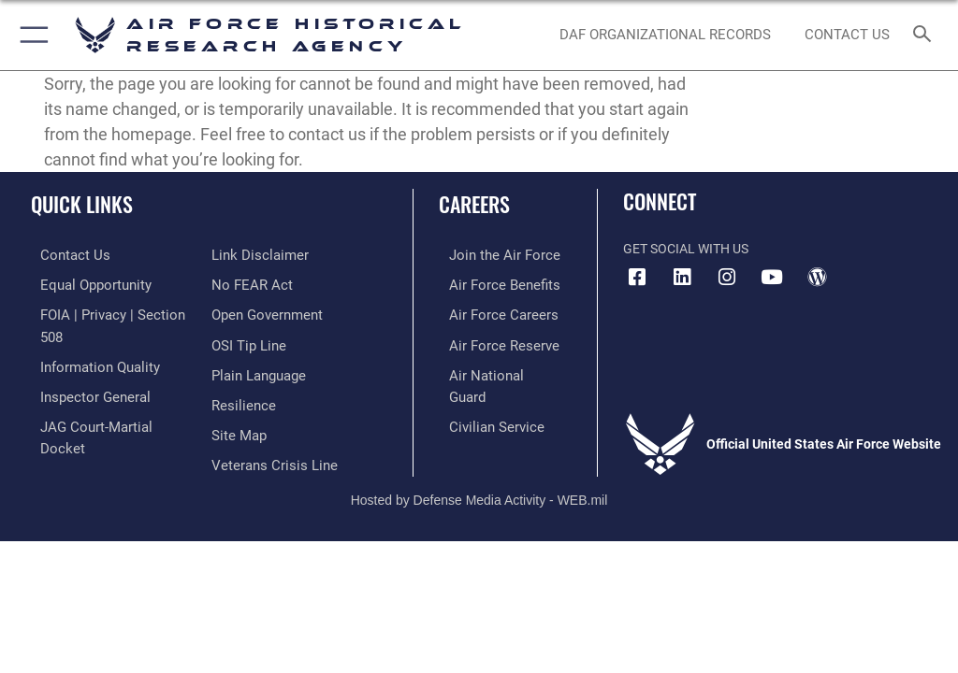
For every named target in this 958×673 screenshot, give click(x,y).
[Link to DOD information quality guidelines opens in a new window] (87, 341)
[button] (30, 35)
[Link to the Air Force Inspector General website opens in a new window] (82, 370)
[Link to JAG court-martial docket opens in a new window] (105, 398)
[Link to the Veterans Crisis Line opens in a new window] (268, 427)
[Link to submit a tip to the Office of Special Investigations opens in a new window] (245, 312)
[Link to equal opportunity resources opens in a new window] (84, 284)
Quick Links (82, 204)
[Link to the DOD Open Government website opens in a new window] (264, 284)
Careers (474, 204)
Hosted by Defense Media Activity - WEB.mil (479, 469)
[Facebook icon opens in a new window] (637, 278)
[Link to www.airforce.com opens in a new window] (489, 255)
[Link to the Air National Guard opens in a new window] (492, 370)
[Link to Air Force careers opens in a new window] (488, 312)
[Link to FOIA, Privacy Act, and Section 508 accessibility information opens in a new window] (109, 312)
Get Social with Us (685, 249)
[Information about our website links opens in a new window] (74, 427)
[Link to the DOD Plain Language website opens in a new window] (256, 341)
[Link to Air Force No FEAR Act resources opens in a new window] (248, 255)
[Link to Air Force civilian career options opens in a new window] (481, 398)
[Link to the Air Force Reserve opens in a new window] (489, 341)
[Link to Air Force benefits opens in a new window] (490, 284)
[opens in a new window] (682, 278)
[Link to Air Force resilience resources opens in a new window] (240, 370)
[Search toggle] (925, 35)
